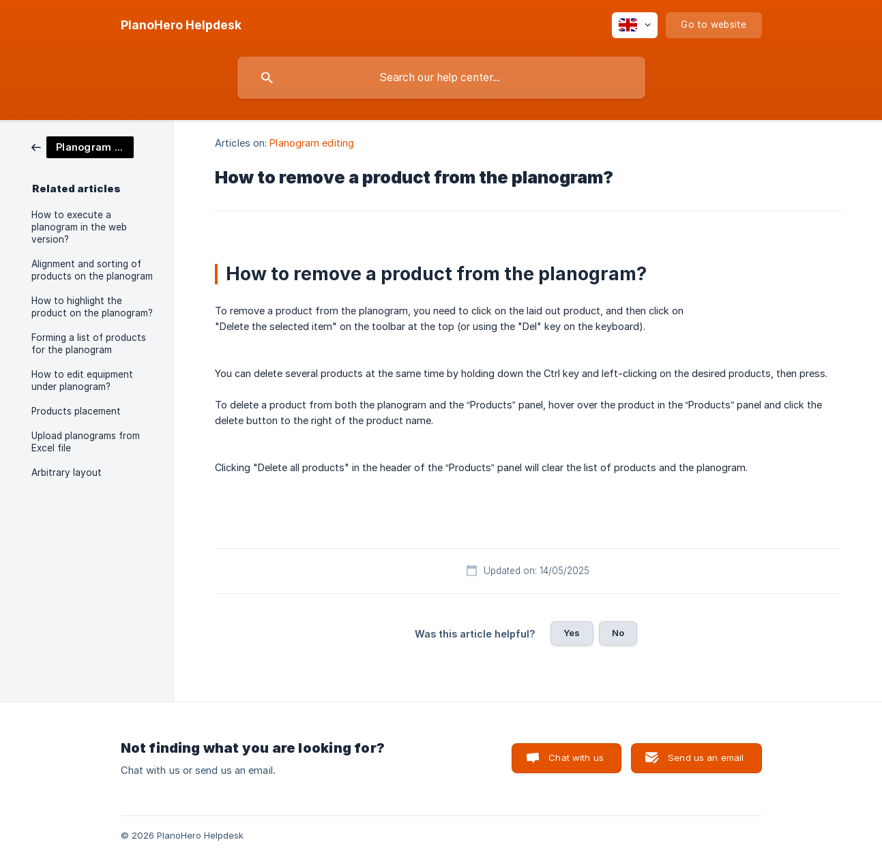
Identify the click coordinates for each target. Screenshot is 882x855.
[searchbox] (441, 78)
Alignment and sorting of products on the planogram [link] (92, 270)
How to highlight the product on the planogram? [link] (92, 306)
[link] (82, 146)
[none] (181, 25)
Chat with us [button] (576, 757)
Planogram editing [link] (311, 143)
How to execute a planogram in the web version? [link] (79, 227)
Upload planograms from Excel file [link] (85, 441)
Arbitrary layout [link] (66, 472)
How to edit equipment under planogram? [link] (82, 380)
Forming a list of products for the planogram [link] (88, 343)
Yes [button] (571, 632)
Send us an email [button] (706, 757)
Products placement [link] (76, 411)
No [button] (618, 632)
